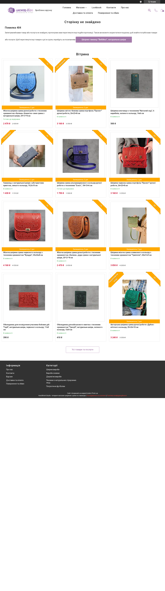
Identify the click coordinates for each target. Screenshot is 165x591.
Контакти (111, 7)
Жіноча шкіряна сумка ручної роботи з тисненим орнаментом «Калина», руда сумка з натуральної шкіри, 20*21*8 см (79, 255)
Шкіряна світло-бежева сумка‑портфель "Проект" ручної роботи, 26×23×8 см (79, 112)
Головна (67, 7)
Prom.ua (95, 393)
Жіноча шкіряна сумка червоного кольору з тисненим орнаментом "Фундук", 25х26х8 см (23, 253)
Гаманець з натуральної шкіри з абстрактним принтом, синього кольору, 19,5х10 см (23, 184)
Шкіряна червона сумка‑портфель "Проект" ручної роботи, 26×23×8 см (133, 184)
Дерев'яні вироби (53, 377)
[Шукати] (149, 10)
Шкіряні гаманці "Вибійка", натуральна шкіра (104, 39)
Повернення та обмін (108, 13)
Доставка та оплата (83, 13)
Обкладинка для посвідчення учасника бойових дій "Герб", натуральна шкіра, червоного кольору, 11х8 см (26, 327)
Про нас (125, 7)
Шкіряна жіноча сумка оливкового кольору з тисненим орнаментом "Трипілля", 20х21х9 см (131, 253)
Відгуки (9, 377)
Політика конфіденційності (117, 395)
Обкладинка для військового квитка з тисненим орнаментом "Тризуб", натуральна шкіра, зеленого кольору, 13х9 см (79, 327)
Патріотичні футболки (55, 386)
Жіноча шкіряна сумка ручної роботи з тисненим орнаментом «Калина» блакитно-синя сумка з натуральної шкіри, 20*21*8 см (25, 113)
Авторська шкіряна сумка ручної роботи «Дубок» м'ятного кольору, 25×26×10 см (132, 326)
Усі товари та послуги (82, 349)
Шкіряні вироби (52, 369)
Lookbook (96, 7)
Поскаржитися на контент (96, 395)
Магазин (80, 7)
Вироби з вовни (53, 373)
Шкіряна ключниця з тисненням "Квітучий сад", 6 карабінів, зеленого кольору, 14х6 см (132, 112)
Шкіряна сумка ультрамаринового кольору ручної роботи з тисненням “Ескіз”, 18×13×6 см (79, 184)
